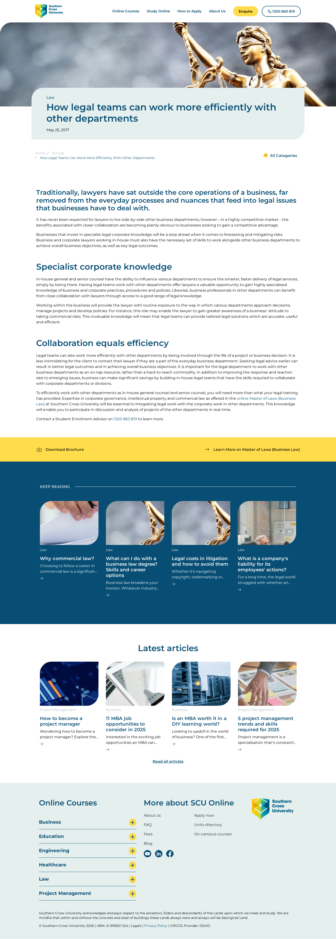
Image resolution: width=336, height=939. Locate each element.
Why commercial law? (67, 558)
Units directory (208, 825)
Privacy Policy (155, 926)
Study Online (158, 11)
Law (50, 97)
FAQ (147, 825)
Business (113, 710)
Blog (148, 843)
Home (40, 153)
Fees (148, 834)
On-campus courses (213, 834)
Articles (58, 153)
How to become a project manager (61, 721)
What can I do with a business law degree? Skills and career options (132, 567)
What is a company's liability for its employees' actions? (263, 564)
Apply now (204, 815)
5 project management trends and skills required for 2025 (265, 724)
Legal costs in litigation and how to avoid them (200, 561)
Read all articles (168, 761)
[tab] (87, 822)
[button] (245, 11)
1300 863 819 (125, 419)
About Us (217, 11)
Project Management (58, 710)
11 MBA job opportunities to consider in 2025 (126, 724)
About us (152, 815)
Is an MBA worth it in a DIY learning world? (199, 721)
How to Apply (189, 11)
